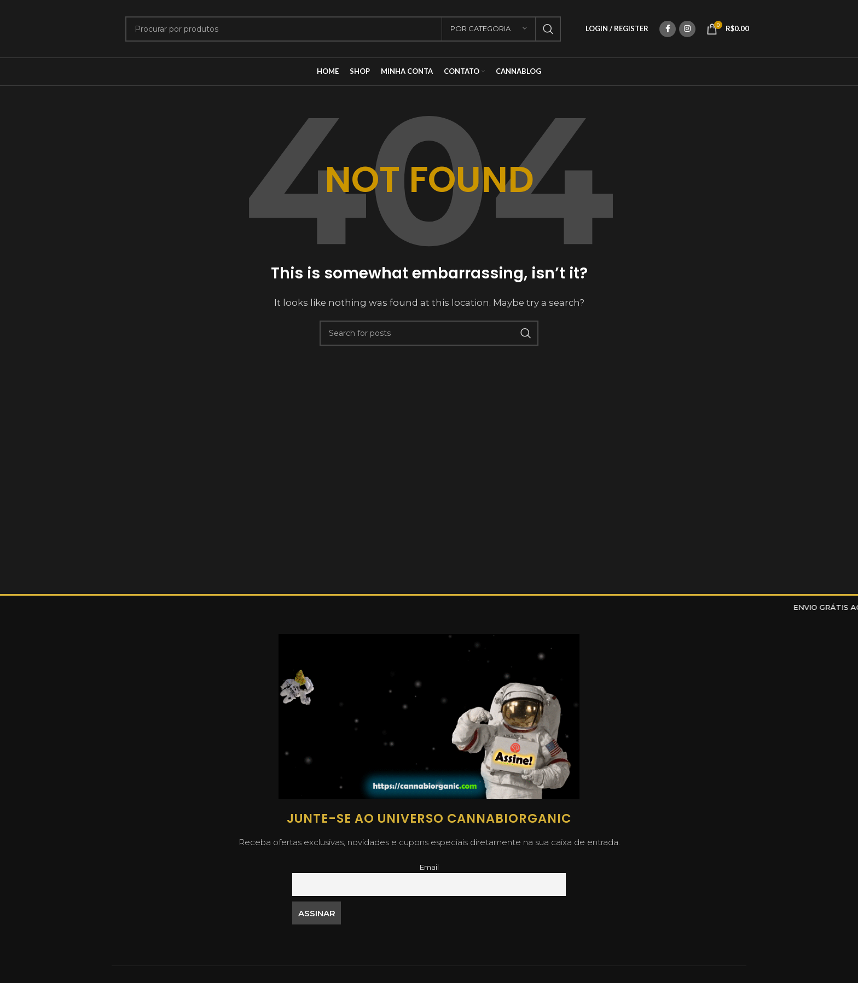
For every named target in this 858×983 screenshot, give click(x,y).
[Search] (343, 29)
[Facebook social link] (667, 29)
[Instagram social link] (687, 29)
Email (429, 867)
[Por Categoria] (489, 29)
